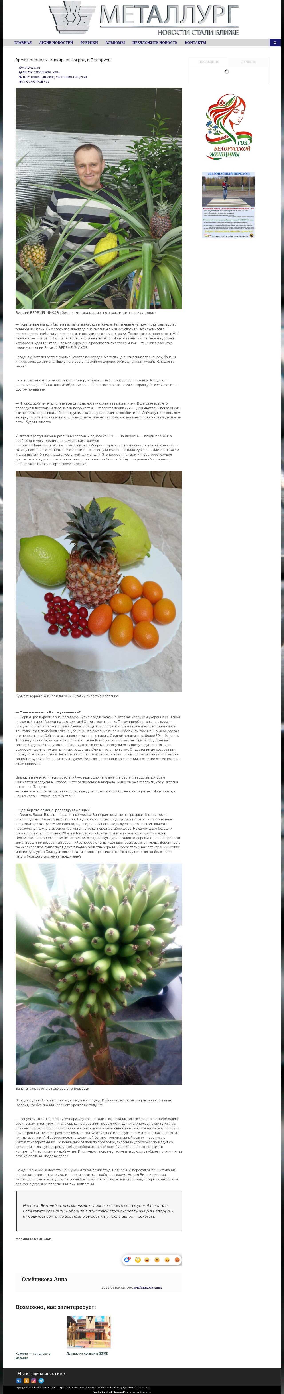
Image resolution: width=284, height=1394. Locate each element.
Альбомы (115, 42)
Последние (208, 62)
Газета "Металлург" (45, 1386)
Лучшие (248, 62)
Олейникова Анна (47, 72)
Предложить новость (154, 42)
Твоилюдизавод (43, 77)
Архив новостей (56, 42)
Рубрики (89, 42)
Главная (23, 42)
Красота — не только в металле (38, 1352)
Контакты (195, 42)
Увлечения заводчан (71, 77)
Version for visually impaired (106, 1391)
